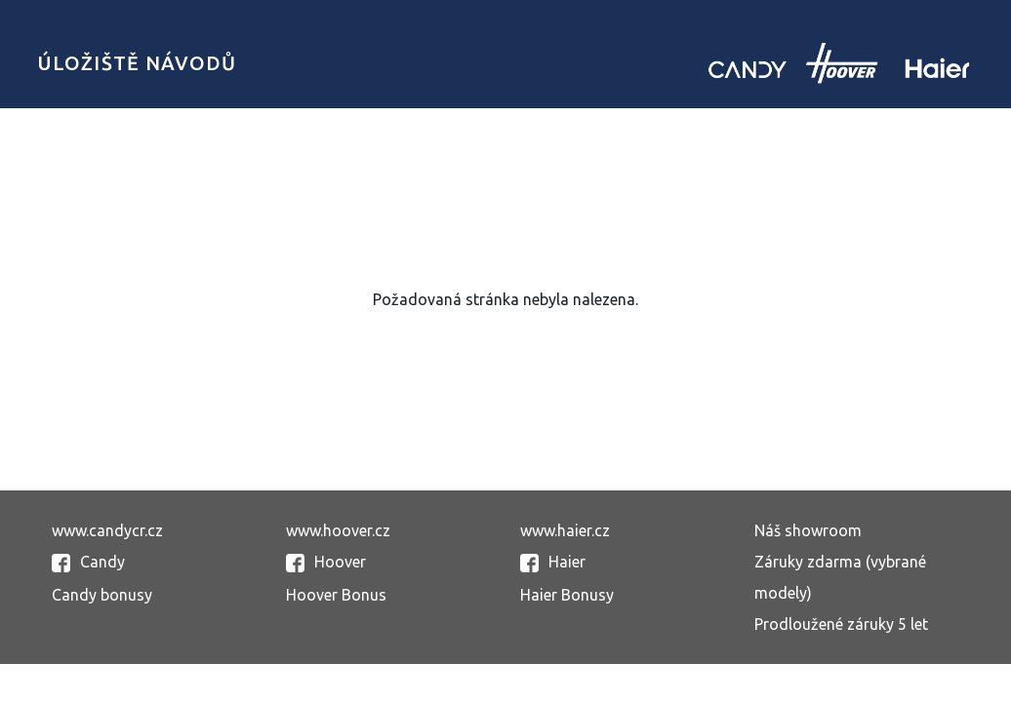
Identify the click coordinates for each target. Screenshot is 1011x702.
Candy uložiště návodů (839, 63)
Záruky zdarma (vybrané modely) (840, 577)
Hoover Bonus (336, 595)
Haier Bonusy (567, 595)
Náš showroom (808, 530)
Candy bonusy (102, 595)
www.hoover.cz (338, 530)
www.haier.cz (565, 530)
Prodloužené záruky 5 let (841, 624)
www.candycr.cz (107, 530)
